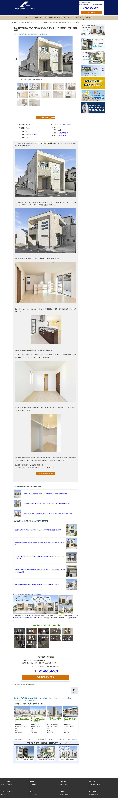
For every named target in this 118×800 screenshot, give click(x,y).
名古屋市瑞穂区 (42, 34)
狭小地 (16, 34)
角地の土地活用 (32, 34)
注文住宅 (51, 739)
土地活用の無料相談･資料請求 (45, 118)
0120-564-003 (90, 8)
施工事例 (91, 18)
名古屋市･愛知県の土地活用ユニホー (25, 9)
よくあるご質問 (84, 18)
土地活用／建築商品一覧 (54, 18)
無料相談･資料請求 (91, 12)
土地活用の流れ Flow (43, 18)
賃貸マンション (18, 739)
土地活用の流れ (44, 782)
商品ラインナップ (74, 782)
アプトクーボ (62, 136)
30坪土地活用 (23, 34)
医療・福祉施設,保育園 (72, 739)
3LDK (59, 127)
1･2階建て (69, 698)
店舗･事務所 (61, 739)
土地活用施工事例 (31, 22)
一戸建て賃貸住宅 (42, 22)
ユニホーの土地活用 (34, 18)
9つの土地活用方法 (65, 18)
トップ (26, 18)
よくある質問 (44, 792)
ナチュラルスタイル (64, 124)
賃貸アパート (29, 739)
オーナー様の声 (75, 18)
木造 (28, 131)
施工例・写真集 (74, 792)
